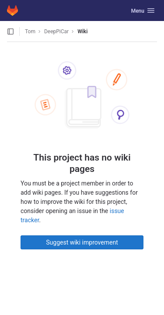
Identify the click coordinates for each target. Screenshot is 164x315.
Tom (30, 31)
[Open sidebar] (10, 31)
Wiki (82, 31)
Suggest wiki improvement (82, 242)
